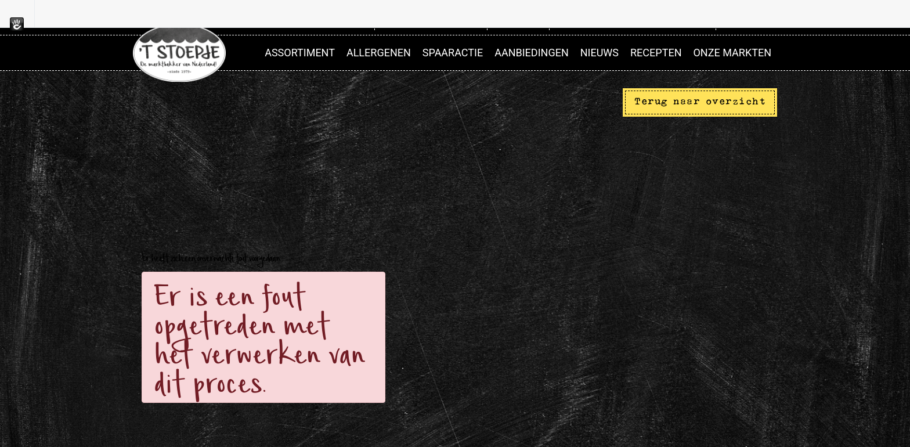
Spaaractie (453, 52)
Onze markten (732, 52)
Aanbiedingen (531, 52)
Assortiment (300, 52)
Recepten (655, 52)
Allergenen (378, 52)
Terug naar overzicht (699, 101)
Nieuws (599, 52)
